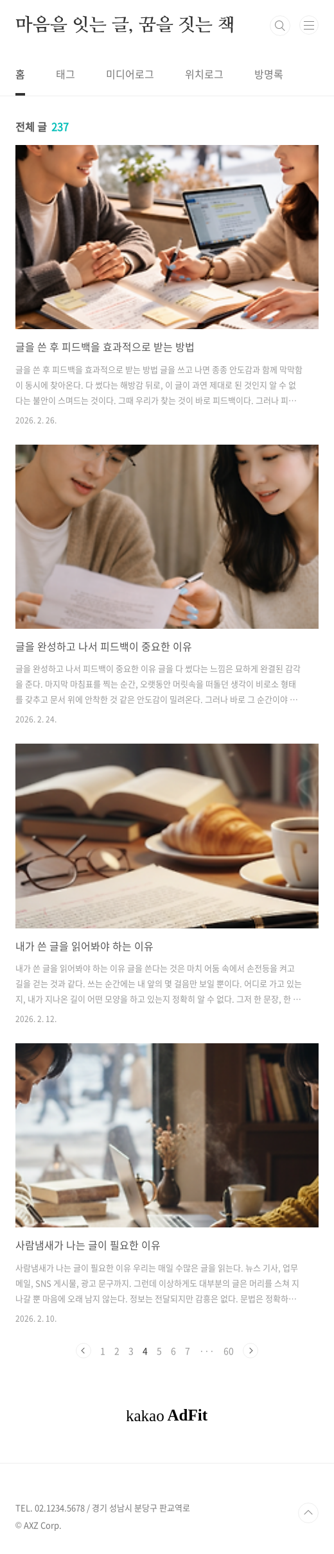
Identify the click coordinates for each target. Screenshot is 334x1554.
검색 (280, 25)
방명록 (268, 73)
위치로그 (204, 73)
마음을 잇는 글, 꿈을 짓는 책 (125, 26)
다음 (250, 1350)
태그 (65, 73)
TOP (308, 1513)
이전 (83, 1350)
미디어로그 (130, 73)
